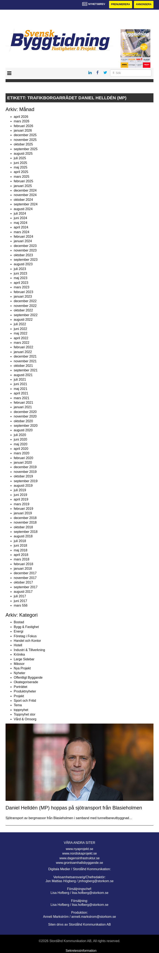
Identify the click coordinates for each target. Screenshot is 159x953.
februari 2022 (23, 347)
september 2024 (26, 204)
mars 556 (21, 605)
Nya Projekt (22, 668)
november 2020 (25, 416)
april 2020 (21, 448)
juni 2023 (20, 273)
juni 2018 (20, 545)
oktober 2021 (23, 365)
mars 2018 (21, 559)
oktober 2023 (23, 255)
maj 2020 (20, 444)
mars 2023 (21, 287)
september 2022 (26, 315)
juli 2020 (20, 435)
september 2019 (26, 481)
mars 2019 (21, 504)
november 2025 (25, 139)
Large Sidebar (24, 659)
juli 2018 (20, 541)
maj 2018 (20, 550)
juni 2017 (20, 601)
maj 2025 (20, 167)
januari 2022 (23, 352)
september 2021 (26, 370)
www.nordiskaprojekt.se (79, 853)
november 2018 (25, 522)
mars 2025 (21, 176)
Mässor (19, 663)
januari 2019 (23, 513)
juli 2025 (20, 158)
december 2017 (25, 573)
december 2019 (25, 467)
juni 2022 (20, 329)
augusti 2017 (23, 591)
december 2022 (25, 301)
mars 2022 (21, 342)
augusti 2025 (23, 153)
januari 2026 (23, 130)
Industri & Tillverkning (29, 650)
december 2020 (25, 412)
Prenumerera (120, 4)
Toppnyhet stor (24, 714)
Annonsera (143, 4)
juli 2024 (20, 213)
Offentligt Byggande (28, 677)
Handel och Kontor (27, 640)
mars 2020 (21, 453)
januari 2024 (23, 241)
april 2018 (21, 555)
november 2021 (25, 361)
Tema (18, 705)
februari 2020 (23, 458)
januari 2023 (23, 296)
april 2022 (21, 338)
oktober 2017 (23, 582)
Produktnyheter (25, 691)
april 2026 (21, 116)
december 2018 (25, 518)
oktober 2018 (23, 527)
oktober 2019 (23, 476)
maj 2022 (20, 333)
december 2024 (25, 190)
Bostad (19, 622)
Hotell (18, 645)
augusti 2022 (23, 319)
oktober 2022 (23, 310)
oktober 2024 (23, 199)
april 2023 (21, 282)
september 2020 (26, 425)
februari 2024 (23, 236)
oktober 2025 (23, 144)
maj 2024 (20, 223)
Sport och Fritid (25, 700)
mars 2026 (21, 121)
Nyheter (19, 673)
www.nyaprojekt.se (79, 849)
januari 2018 (23, 568)
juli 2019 (20, 490)
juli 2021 (20, 379)
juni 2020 (20, 439)
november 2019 (25, 472)
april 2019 (21, 499)
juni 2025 (20, 163)
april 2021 (21, 393)
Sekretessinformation (81, 950)
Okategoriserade (26, 682)
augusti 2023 (23, 264)
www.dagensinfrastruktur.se (79, 858)
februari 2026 (23, 126)
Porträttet (20, 687)
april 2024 (21, 227)
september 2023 (26, 259)
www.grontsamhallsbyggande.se (79, 862)
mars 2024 (21, 232)
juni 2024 (20, 218)
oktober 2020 (23, 421)
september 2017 (26, 587)
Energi (18, 631)
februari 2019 (23, 508)
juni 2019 (20, 495)
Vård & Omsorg (25, 719)
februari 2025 (23, 181)
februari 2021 (23, 402)
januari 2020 (23, 462)
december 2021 (25, 356)
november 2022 (25, 306)
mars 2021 (21, 398)
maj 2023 (20, 278)
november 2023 (25, 250)
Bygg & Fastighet (26, 627)
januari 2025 (23, 186)
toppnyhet (21, 710)
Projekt (19, 696)
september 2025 (26, 149)
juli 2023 (20, 269)
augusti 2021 (23, 375)
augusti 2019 (23, 485)
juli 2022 (20, 324)
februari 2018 (23, 564)
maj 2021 (20, 389)
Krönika (19, 654)
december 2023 (25, 246)
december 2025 (25, 135)
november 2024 (25, 195)
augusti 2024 (23, 209)
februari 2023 (23, 292)
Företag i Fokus (25, 636)
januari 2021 (23, 407)
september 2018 (26, 531)
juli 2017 (20, 596)
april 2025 (21, 172)
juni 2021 (20, 384)
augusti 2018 (23, 536)
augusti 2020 (23, 430)
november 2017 (25, 578)
